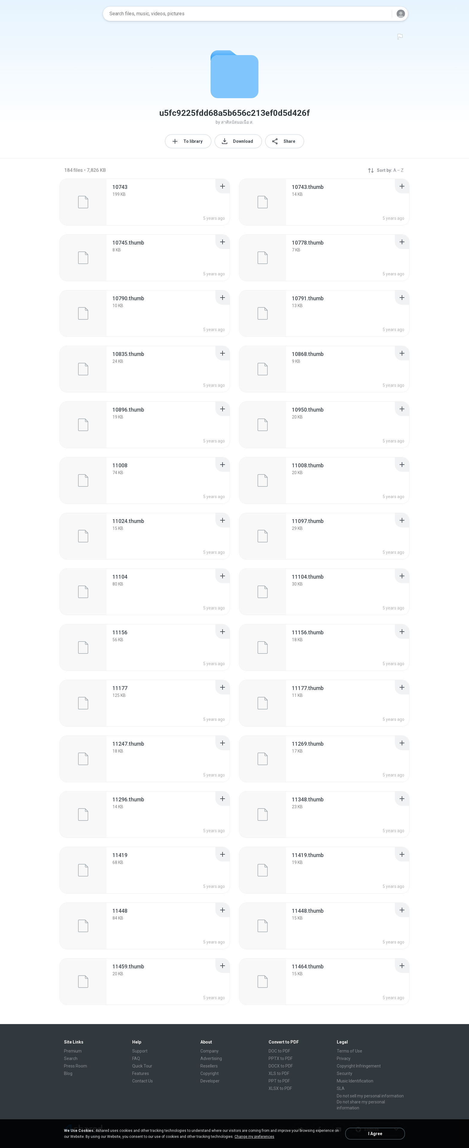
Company (209, 1051)
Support (139, 1051)
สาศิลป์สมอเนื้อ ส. (237, 122)
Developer (210, 1081)
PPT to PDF (279, 1081)
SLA (341, 1088)
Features (140, 1073)
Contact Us (142, 1081)
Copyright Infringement (359, 1066)
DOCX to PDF (281, 1066)
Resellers (209, 1066)
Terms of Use (349, 1051)
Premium (73, 1051)
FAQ (136, 1058)
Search (70, 1058)
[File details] (83, 202)
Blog (68, 1073)
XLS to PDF (279, 1073)
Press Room (75, 1066)
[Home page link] (79, 14)
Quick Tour (142, 1066)
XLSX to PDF (280, 1088)
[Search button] (384, 14)
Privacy (344, 1058)
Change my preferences (254, 1137)
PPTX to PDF (281, 1058)
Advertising (211, 1058)
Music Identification (355, 1081)
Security (344, 1073)
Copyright (209, 1073)
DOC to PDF (279, 1051)
